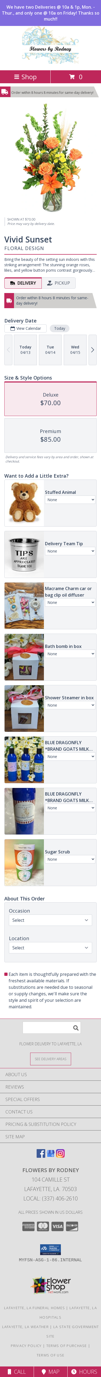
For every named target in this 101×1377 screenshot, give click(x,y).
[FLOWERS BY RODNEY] (50, 62)
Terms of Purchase (66, 1345)
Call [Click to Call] (17, 1371)
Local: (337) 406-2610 (50, 1198)
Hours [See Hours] (84, 1371)
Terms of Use (51, 1355)
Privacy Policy (26, 1345)
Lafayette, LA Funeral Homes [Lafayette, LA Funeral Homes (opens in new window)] (34, 1307)
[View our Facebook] (41, 1156)
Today (59, 328)
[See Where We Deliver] (50, 1058)
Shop (25, 76)
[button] (50, 1249)
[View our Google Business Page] (50, 1156)
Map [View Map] (51, 1371)
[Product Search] (52, 1028)
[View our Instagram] (60, 1156)
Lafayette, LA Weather (25, 1326)
